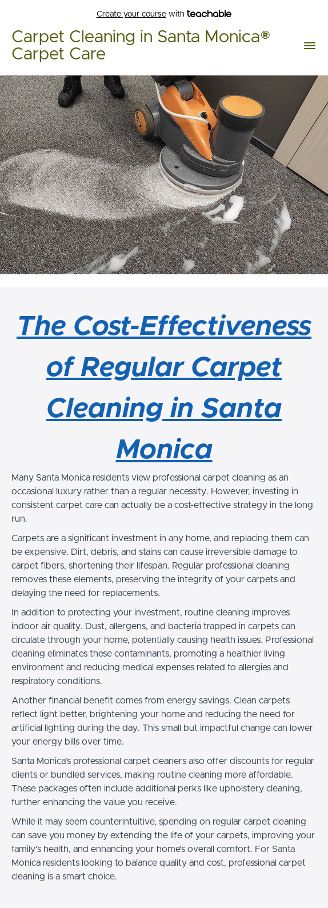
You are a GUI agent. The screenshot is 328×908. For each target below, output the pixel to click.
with (164, 14)
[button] (310, 45)
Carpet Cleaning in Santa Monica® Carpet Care (141, 46)
